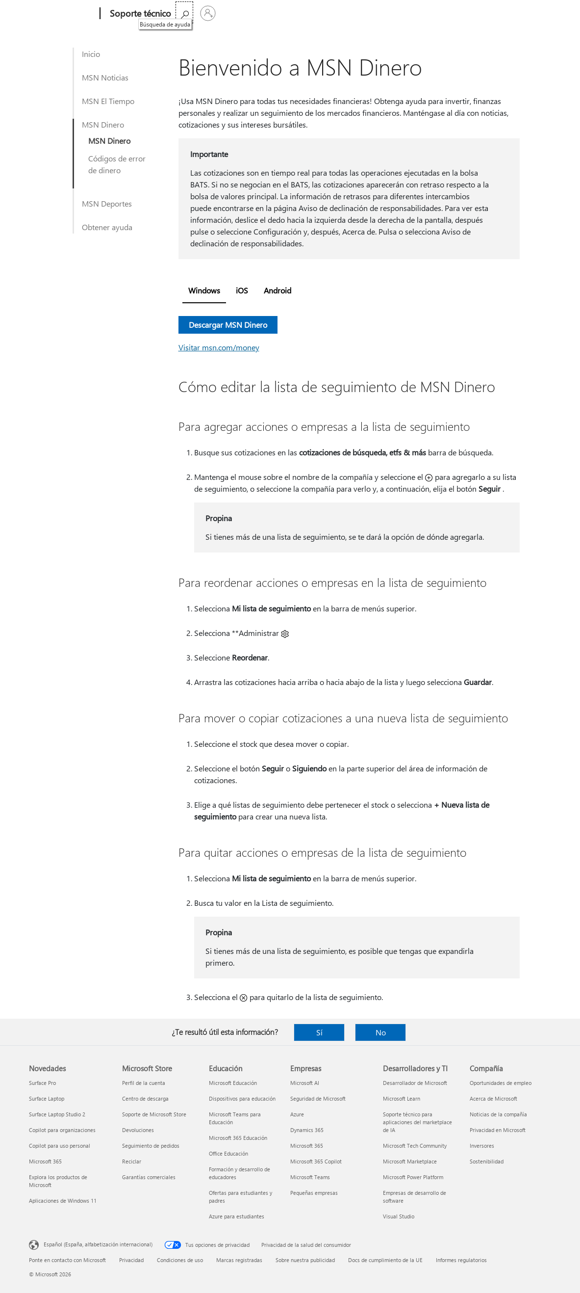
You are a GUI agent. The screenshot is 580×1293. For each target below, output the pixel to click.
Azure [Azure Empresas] (297, 1114)
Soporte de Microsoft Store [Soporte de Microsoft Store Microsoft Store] (154, 1114)
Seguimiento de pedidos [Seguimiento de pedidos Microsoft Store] (150, 1145)
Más (313, 13)
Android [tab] (277, 290)
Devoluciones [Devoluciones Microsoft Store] (138, 1130)
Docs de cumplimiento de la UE (385, 1260)
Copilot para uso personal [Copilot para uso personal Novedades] (59, 1145)
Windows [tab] (204, 290)
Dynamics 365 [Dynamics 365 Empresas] (307, 1130)
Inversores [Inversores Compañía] (482, 1145)
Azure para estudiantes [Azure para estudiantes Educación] (236, 1216)
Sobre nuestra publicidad (305, 1260)
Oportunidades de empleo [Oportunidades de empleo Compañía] (500, 1082)
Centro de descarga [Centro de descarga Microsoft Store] (145, 1098)
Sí (319, 1032)
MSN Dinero (103, 124)
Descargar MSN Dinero (228, 324)
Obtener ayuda (107, 227)
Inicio (91, 54)
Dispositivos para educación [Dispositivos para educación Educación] (242, 1098)
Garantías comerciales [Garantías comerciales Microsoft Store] (149, 1177)
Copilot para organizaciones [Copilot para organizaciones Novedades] (62, 1130)
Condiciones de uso (180, 1260)
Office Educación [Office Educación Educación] (228, 1153)
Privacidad (131, 1260)
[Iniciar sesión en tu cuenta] (539, 13)
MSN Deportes (107, 203)
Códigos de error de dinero (117, 164)
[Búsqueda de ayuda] (516, 12)
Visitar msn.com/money (218, 347)
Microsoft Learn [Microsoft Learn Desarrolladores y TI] (401, 1098)
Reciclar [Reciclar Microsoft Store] (131, 1161)
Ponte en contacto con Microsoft (67, 1260)
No (381, 1032)
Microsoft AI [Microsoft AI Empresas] (304, 1082)
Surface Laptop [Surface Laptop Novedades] (46, 1098)
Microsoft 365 (199, 13)
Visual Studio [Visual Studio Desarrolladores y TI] (398, 1216)
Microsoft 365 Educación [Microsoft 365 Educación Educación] (238, 1137)
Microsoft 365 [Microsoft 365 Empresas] (306, 1145)
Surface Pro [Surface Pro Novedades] (42, 1082)
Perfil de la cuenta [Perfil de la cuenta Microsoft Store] (143, 1082)
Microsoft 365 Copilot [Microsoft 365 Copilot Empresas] (316, 1161)
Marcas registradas (239, 1260)
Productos (273, 13)
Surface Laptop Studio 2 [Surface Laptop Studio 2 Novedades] (57, 1114)
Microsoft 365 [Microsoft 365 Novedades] (45, 1161)
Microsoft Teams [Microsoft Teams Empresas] (310, 1177)
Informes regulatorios (461, 1260)
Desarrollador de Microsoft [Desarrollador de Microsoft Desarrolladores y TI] (415, 1082)
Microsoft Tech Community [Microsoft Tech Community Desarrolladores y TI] (415, 1145)
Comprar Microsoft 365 (374, 13)
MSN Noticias (105, 77)
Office (238, 13)
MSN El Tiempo (108, 101)
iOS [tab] (242, 290)
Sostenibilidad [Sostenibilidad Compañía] (487, 1161)
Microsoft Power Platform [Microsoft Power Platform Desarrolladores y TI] (413, 1177)
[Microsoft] (62, 13)
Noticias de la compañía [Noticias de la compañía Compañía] (498, 1114)
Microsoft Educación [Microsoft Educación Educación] (233, 1082)
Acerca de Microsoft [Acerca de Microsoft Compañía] (493, 1098)
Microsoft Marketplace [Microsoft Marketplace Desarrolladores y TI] (410, 1161)
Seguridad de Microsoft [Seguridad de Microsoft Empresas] (318, 1098)
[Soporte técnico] (139, 13)
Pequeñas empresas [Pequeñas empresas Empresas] (314, 1192)
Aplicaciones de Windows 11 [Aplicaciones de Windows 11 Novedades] (63, 1200)
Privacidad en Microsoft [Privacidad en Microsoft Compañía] (498, 1130)
